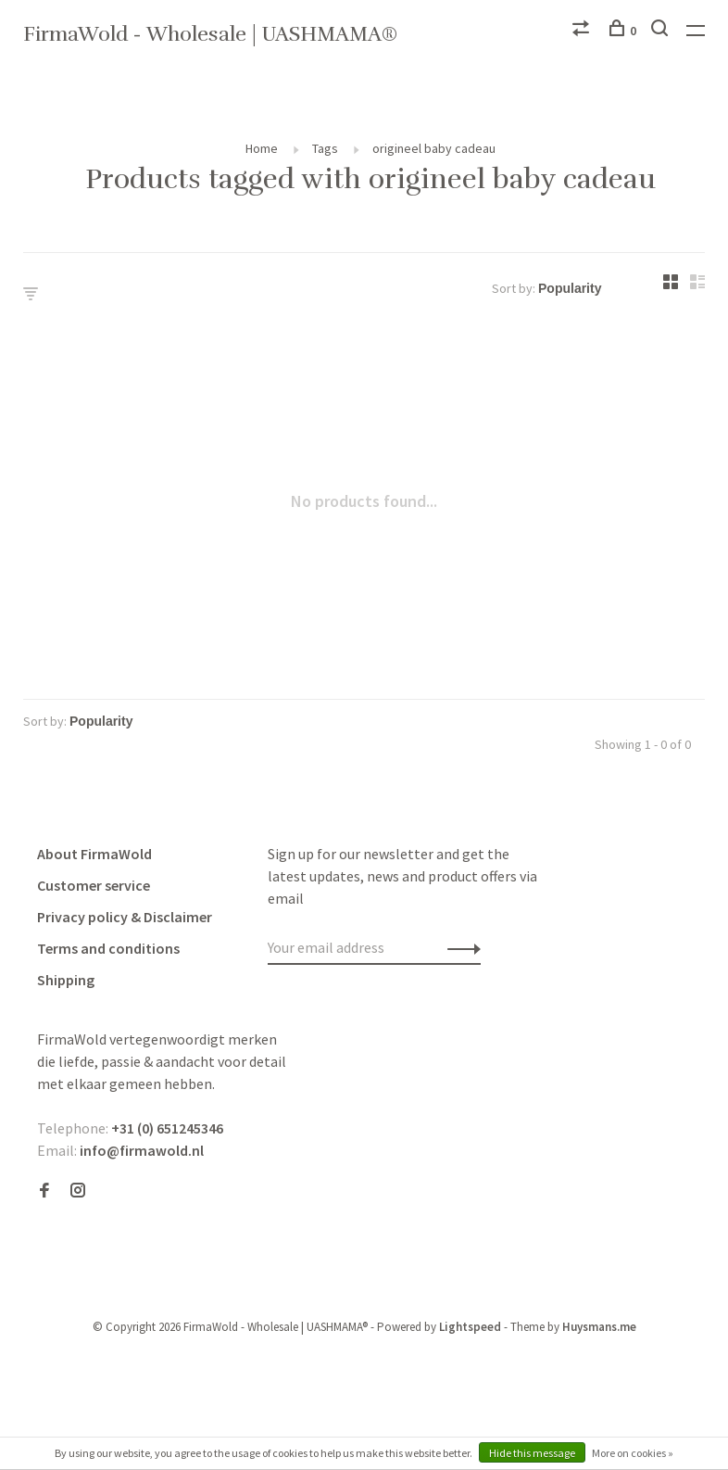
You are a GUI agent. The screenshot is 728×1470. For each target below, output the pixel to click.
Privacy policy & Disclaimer (124, 916)
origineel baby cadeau (434, 148)
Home (261, 148)
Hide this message (532, 1453)
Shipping (65, 979)
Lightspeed (470, 1327)
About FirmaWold (94, 853)
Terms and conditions (108, 948)
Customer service (93, 885)
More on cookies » (632, 1453)
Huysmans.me (599, 1327)
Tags (325, 148)
